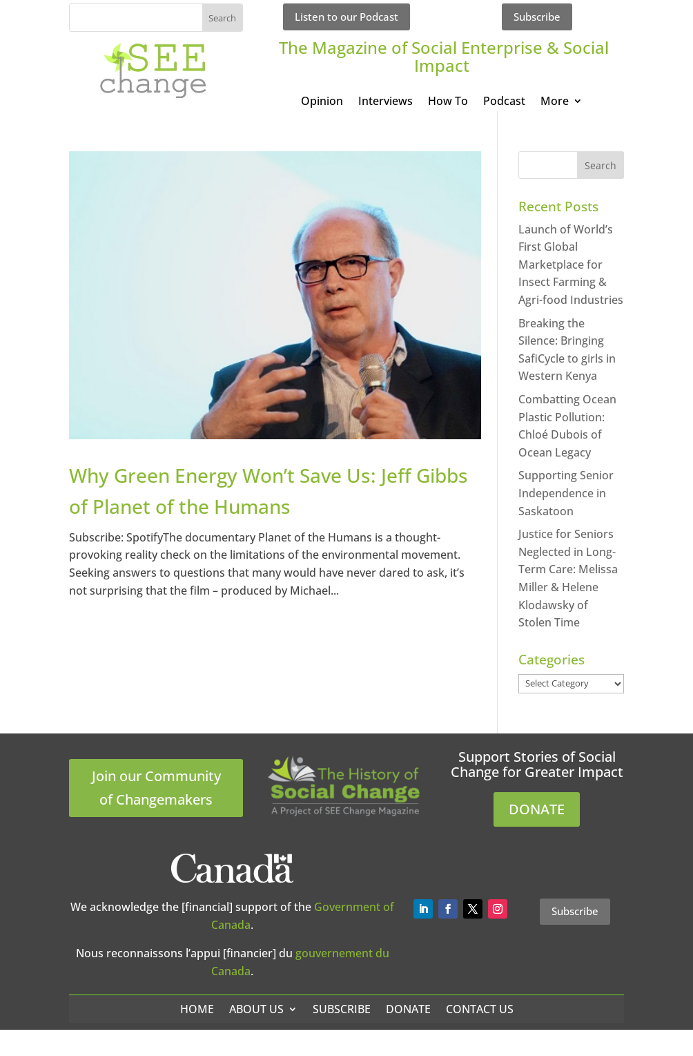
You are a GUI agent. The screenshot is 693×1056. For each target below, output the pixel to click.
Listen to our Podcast (346, 16)
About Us (256, 1009)
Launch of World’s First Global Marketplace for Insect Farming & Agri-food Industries (570, 264)
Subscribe (537, 16)
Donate (408, 1009)
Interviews (385, 102)
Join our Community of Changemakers (156, 788)
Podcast (504, 102)
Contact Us (480, 1009)
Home (197, 1009)
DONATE (537, 809)
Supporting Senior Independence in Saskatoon (566, 493)
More (554, 102)
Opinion (322, 102)
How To (448, 102)
